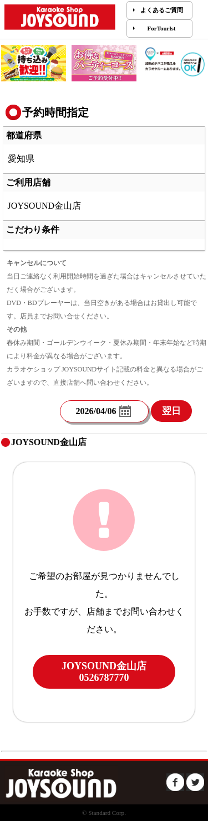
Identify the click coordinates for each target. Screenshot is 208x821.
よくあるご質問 (161, 10)
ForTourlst (162, 28)
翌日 (171, 411)
